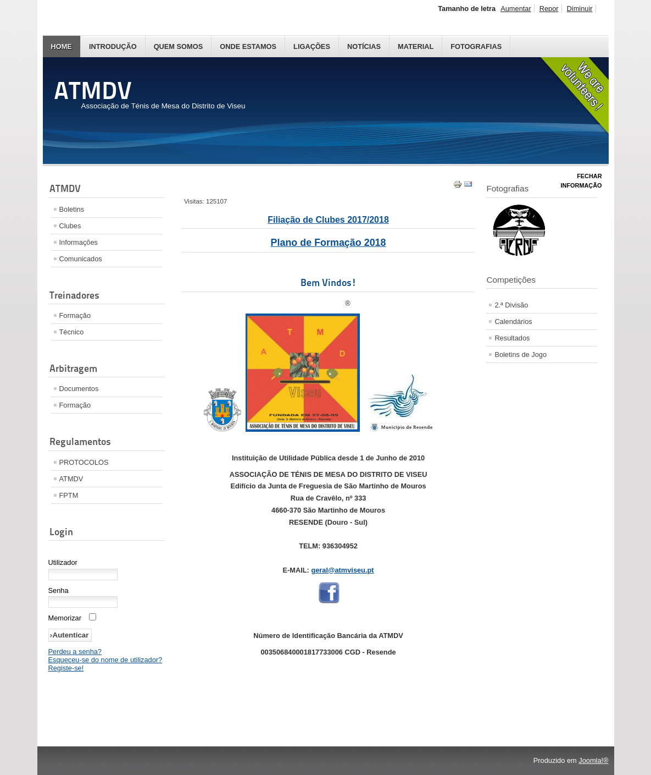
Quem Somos (178, 46)
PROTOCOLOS (84, 462)
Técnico (71, 332)
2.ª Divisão (511, 305)
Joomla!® (593, 760)
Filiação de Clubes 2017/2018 (328, 219)
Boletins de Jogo (520, 354)
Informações (78, 242)
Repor (549, 8)
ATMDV (71, 479)
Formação (75, 315)
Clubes (70, 226)
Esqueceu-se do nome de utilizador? (105, 660)
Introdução (113, 46)
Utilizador (62, 562)
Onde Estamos (248, 46)
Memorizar (64, 618)
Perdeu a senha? (75, 651)
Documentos (79, 388)
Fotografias (476, 46)
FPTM (69, 495)
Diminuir (580, 8)
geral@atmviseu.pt (342, 570)
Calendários (513, 321)
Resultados (512, 338)
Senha (58, 590)
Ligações (311, 46)
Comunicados (80, 259)
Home (61, 46)
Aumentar (515, 8)
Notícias (364, 46)
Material (415, 46)
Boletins (72, 209)
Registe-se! (66, 668)
